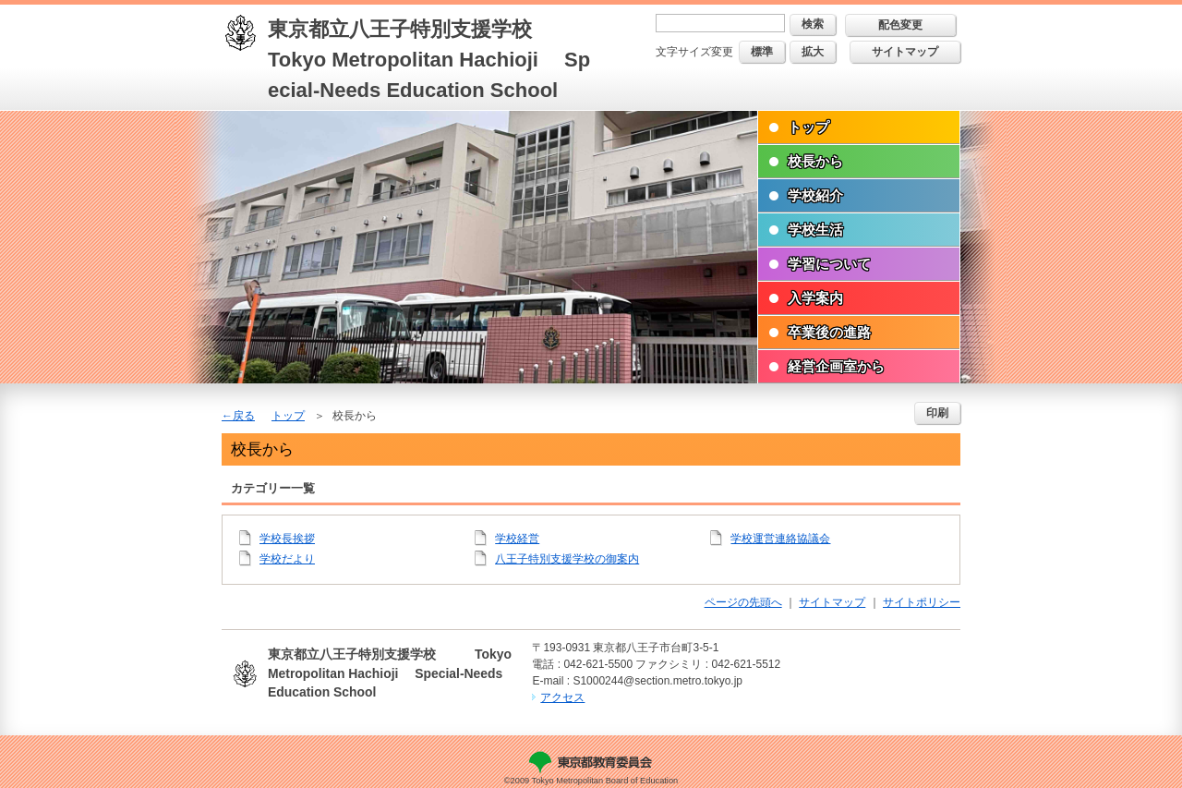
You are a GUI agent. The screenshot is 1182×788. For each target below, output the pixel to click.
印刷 (937, 412)
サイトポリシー (921, 602)
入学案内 (815, 298)
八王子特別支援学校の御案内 (567, 558)
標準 (762, 51)
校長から (815, 161)
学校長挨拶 (287, 538)
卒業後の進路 (829, 332)
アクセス (562, 697)
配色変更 (900, 24)
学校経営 (517, 538)
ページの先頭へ (743, 602)
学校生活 (815, 229)
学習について (829, 264)
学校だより (287, 558)
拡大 (813, 51)
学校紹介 (815, 195)
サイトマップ (905, 51)
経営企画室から (836, 366)
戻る (244, 415)
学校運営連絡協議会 (780, 538)
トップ (808, 127)
